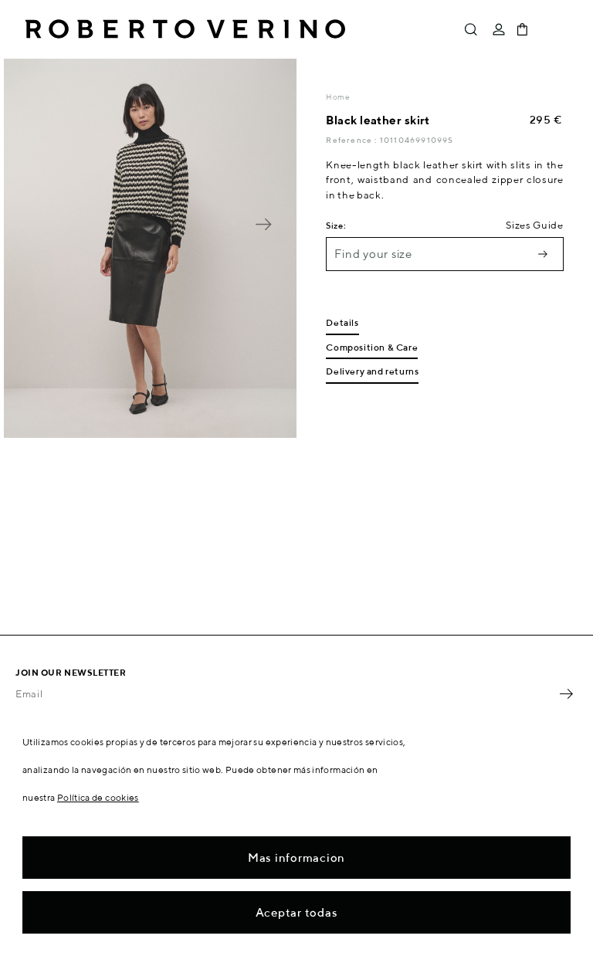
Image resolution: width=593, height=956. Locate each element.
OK (566, 693)
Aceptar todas (297, 912)
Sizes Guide (534, 225)
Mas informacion (296, 857)
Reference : (352, 139)
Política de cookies (98, 797)
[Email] (284, 693)
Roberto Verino (185, 29)
